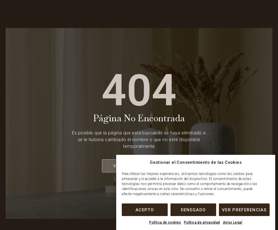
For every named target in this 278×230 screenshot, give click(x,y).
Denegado (193, 209)
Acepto (145, 209)
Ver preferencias (244, 209)
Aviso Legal (232, 222)
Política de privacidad (202, 222)
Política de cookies (165, 222)
